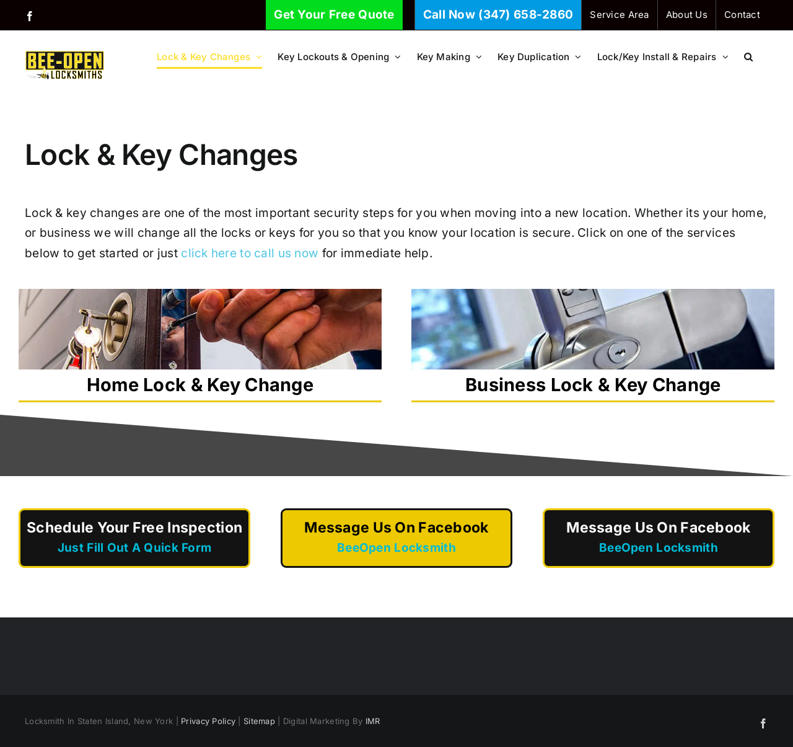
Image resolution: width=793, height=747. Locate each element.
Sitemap (259, 721)
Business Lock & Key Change (592, 342)
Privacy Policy (208, 721)
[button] (748, 56)
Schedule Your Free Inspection (134, 539)
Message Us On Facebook (396, 539)
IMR (373, 721)
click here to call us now (249, 253)
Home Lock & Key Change (200, 342)
